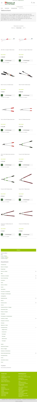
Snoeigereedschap (14, 8)
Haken (2, 282)
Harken (2, 287)
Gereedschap (7, 8)
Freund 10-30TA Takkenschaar (6, 189)
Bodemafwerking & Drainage (23, 395)
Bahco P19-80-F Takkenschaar (24, 84)
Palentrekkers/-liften (4, 309)
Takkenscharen (4, 338)
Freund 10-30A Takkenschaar (24, 154)
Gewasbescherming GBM (22, 393)
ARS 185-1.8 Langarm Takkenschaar (25, 49)
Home (2, 8)
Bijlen (2, 273)
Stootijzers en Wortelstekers (5, 350)
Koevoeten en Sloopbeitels (5, 291)
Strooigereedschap (4, 355)
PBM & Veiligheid (21, 391)
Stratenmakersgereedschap (5, 353)
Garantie (2, 391)
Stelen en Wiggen (4, 348)
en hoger (4, 258)
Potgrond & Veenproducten (23, 390)
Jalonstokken (3, 289)
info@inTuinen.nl (21, 0)
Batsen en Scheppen (4, 266)
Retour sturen (3, 395)
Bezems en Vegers (4, 271)
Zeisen (2, 362)
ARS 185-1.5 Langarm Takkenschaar (7, 49)
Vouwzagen (4, 340)
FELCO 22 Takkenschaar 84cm (24, 119)
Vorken (2, 357)
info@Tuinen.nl (6, 380)
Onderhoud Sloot (4, 302)
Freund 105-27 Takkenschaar (24, 189)
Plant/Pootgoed (21, 394)
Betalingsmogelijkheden (5, 389)
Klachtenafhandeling (4, 392)
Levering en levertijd (4, 393)
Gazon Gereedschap (4, 278)
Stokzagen (3, 336)
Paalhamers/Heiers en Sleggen (6, 307)
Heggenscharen (4, 329)
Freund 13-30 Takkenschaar (24, 223)
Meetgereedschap (4, 298)
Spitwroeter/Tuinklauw (4, 346)
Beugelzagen (3, 269)
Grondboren (3, 280)
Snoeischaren (4, 331)
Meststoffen (20, 389)
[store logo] (9, 3)
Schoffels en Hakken (4, 318)
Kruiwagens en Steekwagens (6, 293)
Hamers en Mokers (4, 284)
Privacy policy (3, 394)
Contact (2, 390)
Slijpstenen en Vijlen (4, 325)
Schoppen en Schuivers (5, 320)
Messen (2, 300)
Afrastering (20, 396)
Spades (2, 344)
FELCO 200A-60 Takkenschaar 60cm (8, 119)
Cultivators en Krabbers (5, 275)
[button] (5, 62)
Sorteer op (13, 27)
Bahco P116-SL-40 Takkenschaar (7, 84)
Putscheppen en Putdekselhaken (6, 316)
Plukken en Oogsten (4, 311)
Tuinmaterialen (21, 392)
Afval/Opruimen (3, 264)
